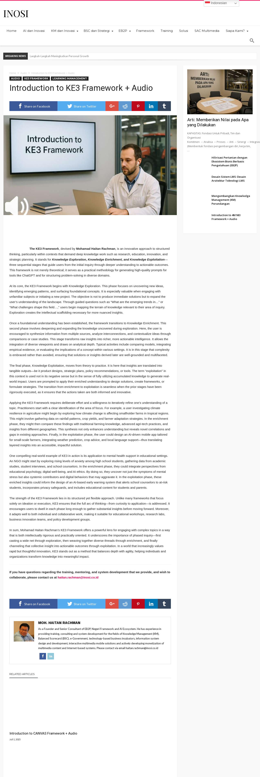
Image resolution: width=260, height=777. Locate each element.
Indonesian (216, 3)
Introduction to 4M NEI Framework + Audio (82, 726)
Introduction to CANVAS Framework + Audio (27, 726)
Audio (23, 73)
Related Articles (22, 674)
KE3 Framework (36, 78)
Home (12, 73)
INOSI (16, 13)
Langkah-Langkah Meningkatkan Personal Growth (59, 56)
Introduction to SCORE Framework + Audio (137, 726)
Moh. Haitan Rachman (59, 623)
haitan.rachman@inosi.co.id (78, 577)
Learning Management (70, 78)
